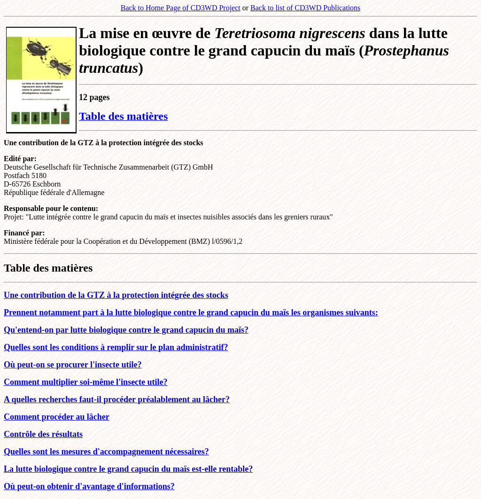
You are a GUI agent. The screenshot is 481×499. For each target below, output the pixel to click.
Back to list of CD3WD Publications (305, 8)
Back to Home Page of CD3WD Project (180, 8)
